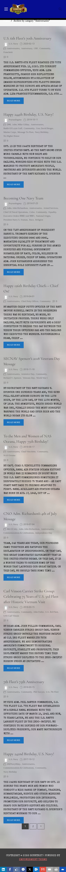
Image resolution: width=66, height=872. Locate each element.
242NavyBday (13, 764)
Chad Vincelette (28, 452)
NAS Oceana (9, 456)
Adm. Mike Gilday (20, 125)
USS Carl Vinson (11, 616)
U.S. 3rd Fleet (51, 612)
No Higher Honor (11, 136)
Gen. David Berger (44, 128)
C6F (36, 49)
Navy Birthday (41, 132)
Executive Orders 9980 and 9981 (18, 216)
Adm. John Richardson (17, 208)
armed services (50, 208)
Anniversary (26, 49)
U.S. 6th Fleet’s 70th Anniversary (27, 38)
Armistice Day (27, 374)
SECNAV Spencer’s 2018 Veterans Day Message (31, 361)
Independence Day (43, 533)
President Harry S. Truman (15, 220)
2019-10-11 (32, 120)
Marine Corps (9, 132)
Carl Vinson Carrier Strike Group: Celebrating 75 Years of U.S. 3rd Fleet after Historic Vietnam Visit (30, 596)
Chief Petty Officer (29, 301)
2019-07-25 (32, 204)
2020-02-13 (28, 44)
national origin (43, 216)
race (31, 220)
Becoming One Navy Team (23, 198)
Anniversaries (13, 49)
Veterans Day (29, 378)
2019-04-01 (28, 297)
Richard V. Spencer (12, 378)
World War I (42, 378)
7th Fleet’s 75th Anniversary (23, 682)
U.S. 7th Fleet (52, 692)
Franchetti (8, 52)
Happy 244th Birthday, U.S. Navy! (28, 114)
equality (52, 212)
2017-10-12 (28, 759)
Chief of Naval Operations (15, 212)
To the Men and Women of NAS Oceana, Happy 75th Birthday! (27, 439)
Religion (39, 220)
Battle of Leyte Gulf (12, 128)
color (32, 212)
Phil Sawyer (38, 692)
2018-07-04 (28, 524)
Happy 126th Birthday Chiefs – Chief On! (30, 288)
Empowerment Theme (33, 859)
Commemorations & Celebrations (18, 533)
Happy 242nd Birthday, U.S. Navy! (28, 754)
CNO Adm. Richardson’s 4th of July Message (30, 516)
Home (6, 21)
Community (44, 49)
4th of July (12, 529)
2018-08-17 (28, 447)
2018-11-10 (28, 369)
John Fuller (38, 612)
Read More (13, 101)
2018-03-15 (28, 607)
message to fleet (25, 132)
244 (9, 125)
